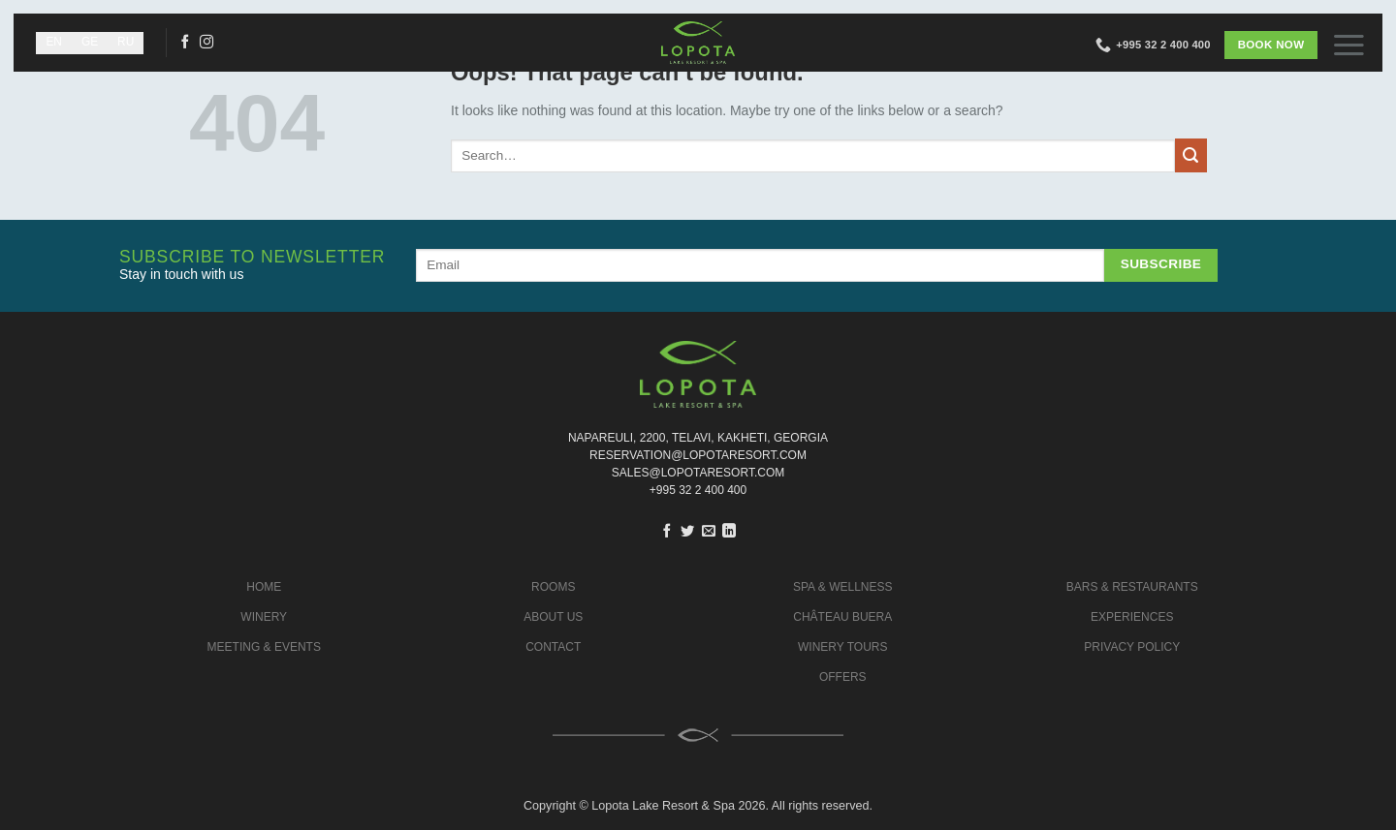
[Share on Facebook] (667, 531)
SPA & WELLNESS (843, 587)
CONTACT (553, 647)
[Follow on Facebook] (185, 42)
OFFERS (843, 677)
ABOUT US (553, 617)
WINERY (263, 617)
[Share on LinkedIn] (729, 531)
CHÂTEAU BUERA (842, 617)
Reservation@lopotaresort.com (698, 455)
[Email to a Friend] (708, 531)
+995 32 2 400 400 (698, 490)
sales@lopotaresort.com (698, 472)
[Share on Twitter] (687, 531)
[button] (1357, 43)
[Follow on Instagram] (206, 42)
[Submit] (1191, 155)
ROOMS (553, 587)
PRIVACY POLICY (1132, 647)
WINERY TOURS (842, 647)
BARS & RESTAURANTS (1132, 587)
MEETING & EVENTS (264, 647)
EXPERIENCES (1132, 617)
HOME (263, 587)
